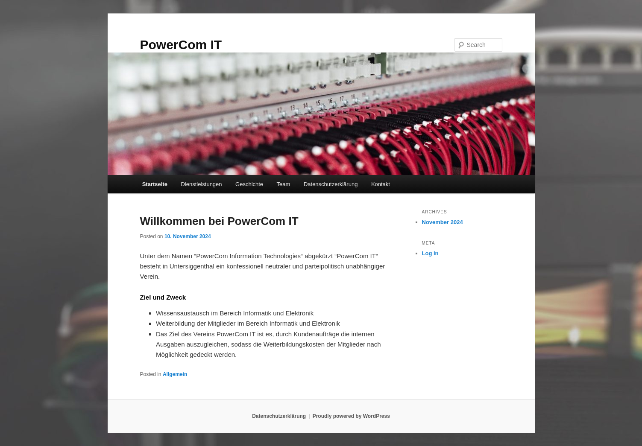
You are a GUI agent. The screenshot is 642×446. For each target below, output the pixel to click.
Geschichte (249, 184)
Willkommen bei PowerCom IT (219, 221)
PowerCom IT (181, 45)
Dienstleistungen (201, 184)
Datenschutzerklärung (331, 184)
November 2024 (442, 222)
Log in (430, 253)
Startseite (154, 184)
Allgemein (175, 374)
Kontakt (380, 184)
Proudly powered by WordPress (351, 416)
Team (283, 184)
